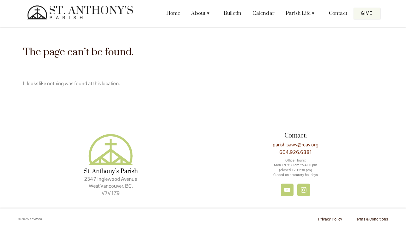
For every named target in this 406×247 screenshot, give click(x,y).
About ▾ (200, 13)
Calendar (263, 13)
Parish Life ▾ (300, 13)
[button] (201, 13)
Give (367, 13)
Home (173, 13)
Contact (338, 13)
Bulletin (233, 13)
